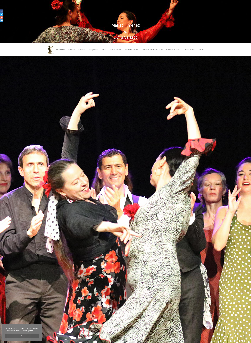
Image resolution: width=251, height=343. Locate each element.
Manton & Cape (115, 49)
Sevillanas (81, 49)
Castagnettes (93, 49)
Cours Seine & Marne (131, 49)
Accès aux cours (189, 49)
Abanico (104, 49)
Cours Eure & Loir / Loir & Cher (152, 49)
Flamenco (71, 49)
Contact (201, 49)
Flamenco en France (173, 49)
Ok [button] (22, 336)
